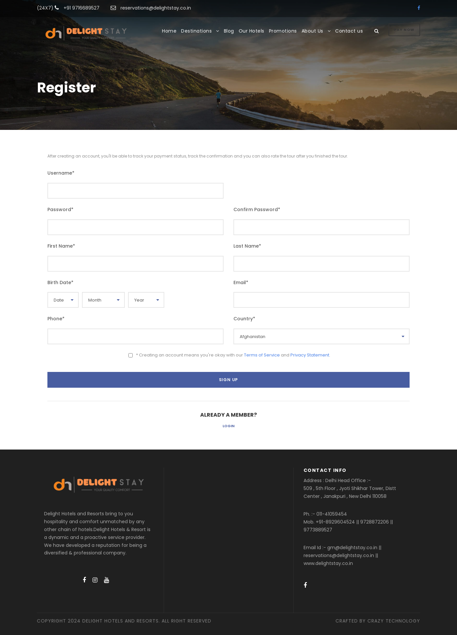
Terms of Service (262, 355)
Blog (229, 31)
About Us (312, 31)
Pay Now (404, 29)
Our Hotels (251, 31)
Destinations (196, 31)
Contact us (349, 31)
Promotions (283, 31)
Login (228, 425)
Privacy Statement (309, 355)
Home (169, 31)
